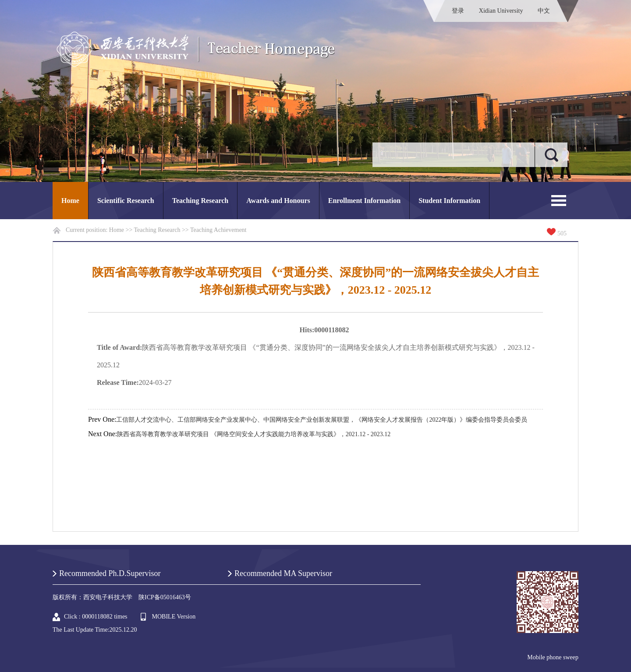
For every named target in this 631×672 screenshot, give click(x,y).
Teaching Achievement (218, 230)
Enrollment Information (364, 200)
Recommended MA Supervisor (283, 573)
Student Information (449, 200)
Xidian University (501, 10)
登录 (458, 10)
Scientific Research (125, 200)
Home (70, 200)
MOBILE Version (174, 616)
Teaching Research (200, 200)
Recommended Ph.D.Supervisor (109, 573)
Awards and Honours (278, 200)
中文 (544, 10)
